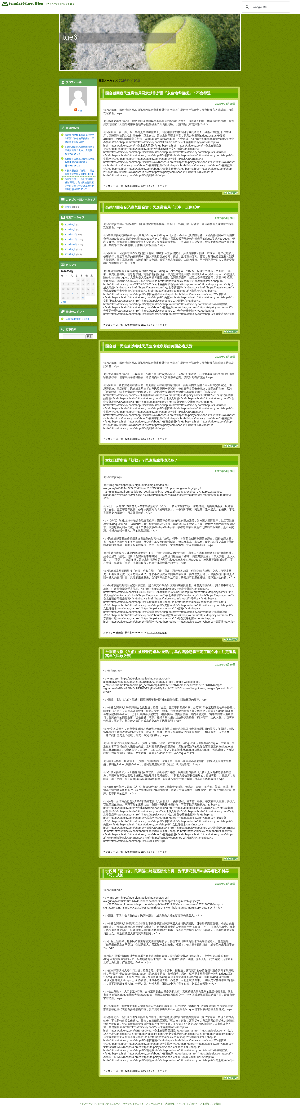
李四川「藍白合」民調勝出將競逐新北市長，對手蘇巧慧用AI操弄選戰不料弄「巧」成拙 (167, 873)
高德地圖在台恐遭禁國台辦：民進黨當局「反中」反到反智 (152, 207)
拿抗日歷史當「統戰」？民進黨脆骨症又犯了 (141, 460)
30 (83, 298)
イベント (181, 1103)
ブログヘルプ (195, 1103)
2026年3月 (70, 229)
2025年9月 (70, 249)
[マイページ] (52, 3)
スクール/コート (154, 1103)
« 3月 (63, 302)
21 (73, 293)
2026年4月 (70, 224)
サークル (127, 1103)
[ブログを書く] (67, 3)
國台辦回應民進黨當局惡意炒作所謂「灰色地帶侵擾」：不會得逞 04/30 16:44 (80, 138)
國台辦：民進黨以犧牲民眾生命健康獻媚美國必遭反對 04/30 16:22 (80, 162)
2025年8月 (70, 254)
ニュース (116, 1103)
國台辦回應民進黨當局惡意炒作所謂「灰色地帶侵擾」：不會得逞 (158, 93)
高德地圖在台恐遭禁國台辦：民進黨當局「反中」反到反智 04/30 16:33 (80, 150)
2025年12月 (71, 234)
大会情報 (169, 1103)
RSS (80, 110)
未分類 (119, 186)
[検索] (265, 7)
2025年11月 (71, 239)
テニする (139, 1103)
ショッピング (102, 1103)
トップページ (86, 1103)
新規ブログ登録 (213, 1103)
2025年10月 (71, 244)
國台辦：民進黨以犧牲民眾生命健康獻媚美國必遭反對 (148, 346)
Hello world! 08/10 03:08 (77, 319)
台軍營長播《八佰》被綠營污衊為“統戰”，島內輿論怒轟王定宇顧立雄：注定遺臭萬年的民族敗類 (170, 654)
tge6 (70, 37)
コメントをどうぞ (157, 186)
